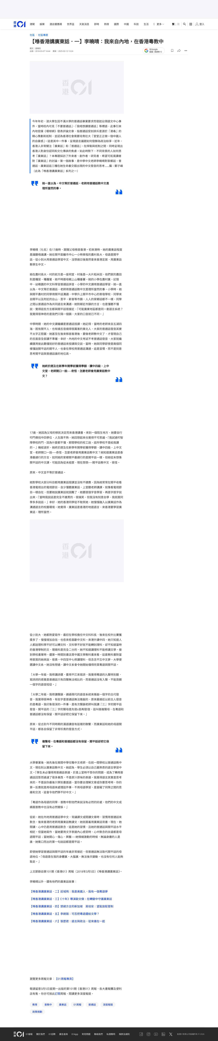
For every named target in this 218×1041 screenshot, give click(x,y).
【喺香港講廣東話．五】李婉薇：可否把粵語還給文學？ (64, 914)
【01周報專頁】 (65, 979)
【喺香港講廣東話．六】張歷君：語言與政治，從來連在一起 (67, 921)
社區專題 (43, 35)
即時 (96, 24)
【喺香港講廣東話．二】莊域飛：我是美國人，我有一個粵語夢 (69, 891)
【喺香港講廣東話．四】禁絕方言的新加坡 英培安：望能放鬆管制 (71, 906)
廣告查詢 (63, 1034)
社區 (32, 35)
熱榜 (106, 24)
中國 (126, 24)
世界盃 (70, 24)
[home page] (19, 24)
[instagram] (148, 1034)
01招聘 (52, 1034)
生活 (146, 24)
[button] (172, 50)
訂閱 (57, 993)
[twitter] (171, 1034)
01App (75, 1034)
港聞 (32, 24)
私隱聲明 (111, 1034)
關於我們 (40, 1034)
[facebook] (141, 1034)
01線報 (29, 1034)
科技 (136, 24)
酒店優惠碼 (56, 24)
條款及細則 (124, 1034)
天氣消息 (84, 24)
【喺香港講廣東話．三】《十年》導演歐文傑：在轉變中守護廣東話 (71, 899)
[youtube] (156, 1034)
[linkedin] (163, 1034)
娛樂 (42, 24)
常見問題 (86, 1034)
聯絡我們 (98, 1034)
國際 (116, 24)
